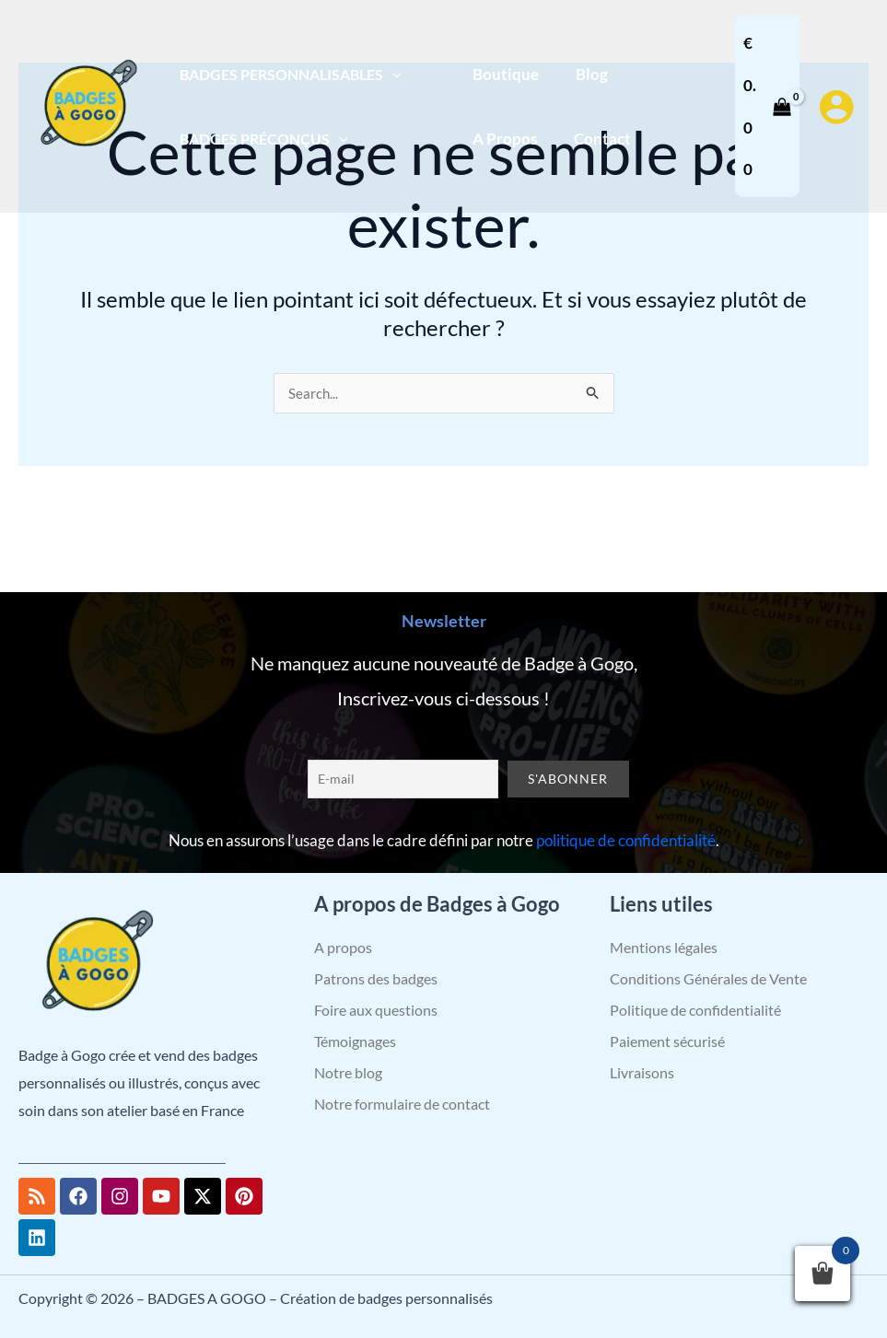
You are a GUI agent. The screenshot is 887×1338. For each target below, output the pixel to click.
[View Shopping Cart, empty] (765, 106)
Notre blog (348, 1072)
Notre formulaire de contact (402, 1103)
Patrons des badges (376, 978)
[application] (388, 74)
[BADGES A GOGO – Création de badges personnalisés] (87, 104)
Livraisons (642, 1072)
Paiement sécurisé (667, 1041)
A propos (343, 947)
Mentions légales (664, 947)
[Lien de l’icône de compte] (836, 106)
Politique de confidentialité (695, 1009)
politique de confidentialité (626, 840)
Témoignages (355, 1041)
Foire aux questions (376, 1009)
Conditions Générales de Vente (708, 978)
